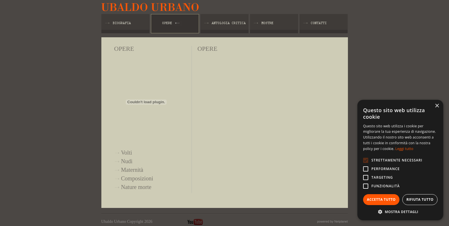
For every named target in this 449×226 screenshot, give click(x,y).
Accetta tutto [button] (381, 199)
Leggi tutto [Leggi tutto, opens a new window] (404, 148)
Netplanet (341, 221)
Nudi (127, 161)
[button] (400, 212)
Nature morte (136, 187)
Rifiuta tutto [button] (420, 199)
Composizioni (137, 178)
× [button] (437, 106)
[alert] (400, 160)
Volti (126, 152)
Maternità (132, 170)
